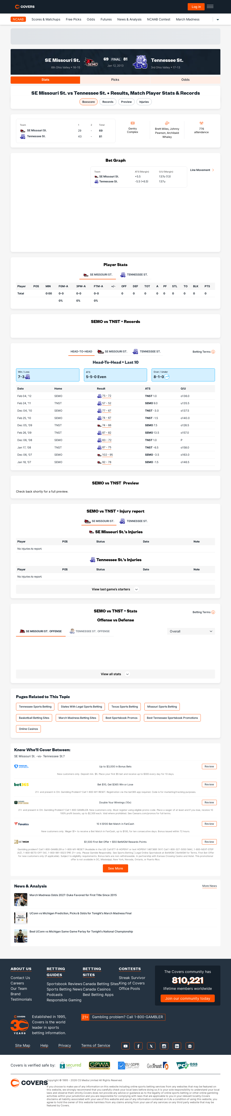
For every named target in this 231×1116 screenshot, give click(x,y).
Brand (16, 994)
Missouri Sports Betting (162, 706)
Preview (126, 101)
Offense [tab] (41, 631)
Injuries (144, 101)
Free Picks (73, 19)
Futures (106, 19)
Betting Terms (204, 352)
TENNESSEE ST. (133, 521)
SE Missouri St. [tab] (97, 275)
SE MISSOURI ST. (99, 521)
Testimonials (21, 999)
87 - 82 (106, 432)
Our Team (19, 988)
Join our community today (187, 998)
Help (44, 1045)
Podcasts (54, 994)
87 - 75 (106, 447)
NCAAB (18, 19)
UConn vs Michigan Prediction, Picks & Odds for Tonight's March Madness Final (81, 913)
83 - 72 (106, 440)
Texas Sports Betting (124, 706)
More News (209, 885)
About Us (21, 968)
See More (115, 868)
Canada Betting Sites (101, 984)
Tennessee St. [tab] (134, 275)
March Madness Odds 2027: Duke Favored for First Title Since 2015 (73, 895)
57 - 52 (106, 403)
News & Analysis (129, 19)
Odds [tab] (185, 79)
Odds (91, 19)
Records (107, 101)
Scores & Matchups (46, 19)
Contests (130, 968)
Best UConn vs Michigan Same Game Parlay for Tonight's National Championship (81, 931)
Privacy (64, 1045)
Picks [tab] (115, 79)
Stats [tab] (45, 79)
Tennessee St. (167, 60)
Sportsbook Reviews (64, 984)
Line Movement (200, 170)
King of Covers (132, 983)
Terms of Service (95, 1045)
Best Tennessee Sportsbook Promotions (172, 717)
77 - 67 (106, 410)
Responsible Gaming (64, 1000)
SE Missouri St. (62, 60)
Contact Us (20, 977)
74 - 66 (106, 425)
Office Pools (129, 988)
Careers (17, 983)
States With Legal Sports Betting (81, 706)
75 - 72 (106, 395)
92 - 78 (106, 462)
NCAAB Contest (158, 19)
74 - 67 (106, 417)
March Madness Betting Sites (77, 717)
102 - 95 (107, 454)
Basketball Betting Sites (34, 717)
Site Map (22, 1045)
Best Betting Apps (98, 994)
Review (209, 766)
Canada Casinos (97, 989)
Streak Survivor (132, 977)
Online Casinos (28, 729)
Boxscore (88, 101)
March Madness (187, 19)
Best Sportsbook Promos (121, 717)
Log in (196, 7)
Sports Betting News (64, 989)
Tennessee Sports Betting (35, 706)
